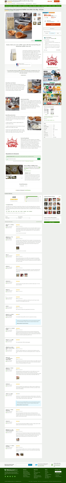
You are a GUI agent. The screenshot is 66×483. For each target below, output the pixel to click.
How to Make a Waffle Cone (52, 120)
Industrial (53, 5)
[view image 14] (50, 212)
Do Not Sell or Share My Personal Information (55, 481)
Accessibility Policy (45, 481)
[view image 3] (54, 200)
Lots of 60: (46, 17)
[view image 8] (58, 204)
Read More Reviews (23, 75)
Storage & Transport (44, 5)
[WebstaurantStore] (12, 470)
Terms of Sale (30, 481)
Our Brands (46, 472)
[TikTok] (12, 476)
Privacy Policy (35, 481)
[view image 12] (58, 208)
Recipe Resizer (25, 475)
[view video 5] (46, 204)
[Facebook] (10, 476)
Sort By (6, 216)
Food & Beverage (25, 5)
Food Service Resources (37, 475)
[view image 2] (50, 200)
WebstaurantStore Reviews (37, 476)
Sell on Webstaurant (48, 476)
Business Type (58, 5)
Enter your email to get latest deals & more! (9, 465)
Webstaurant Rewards (26, 472)
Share (33, 40)
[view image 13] (46, 212)
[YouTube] (7, 476)
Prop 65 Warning (27, 190)
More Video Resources (27, 170)
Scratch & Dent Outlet (37, 472)
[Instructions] (52, 111)
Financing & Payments (48, 474)
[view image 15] (54, 212)
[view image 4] (58, 200)
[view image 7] (54, 204)
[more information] (55, 38)
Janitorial (49, 5)
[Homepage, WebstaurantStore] (12, 3)
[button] (35, 14)
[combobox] (31, 3)
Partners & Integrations (26, 476)
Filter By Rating (20, 216)
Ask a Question (38, 40)
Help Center (58, 471)
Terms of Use (40, 481)
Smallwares (20, 5)
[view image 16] (58, 212)
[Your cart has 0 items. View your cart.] (60, 3)
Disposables (34, 5)
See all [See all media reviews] (59, 196)
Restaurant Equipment (9, 5)
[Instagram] (5, 476)
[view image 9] (46, 208)
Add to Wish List (52, 28)
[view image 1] (46, 200)
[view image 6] (50, 204)
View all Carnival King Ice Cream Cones (52, 67)
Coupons (35, 474)
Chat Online (57, 475)
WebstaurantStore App (26, 473)
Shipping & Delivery (58, 476)
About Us (46, 471)
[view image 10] (50, 208)
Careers (46, 473)
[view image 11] (54, 208)
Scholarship (46, 475)
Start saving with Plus (41, 465)
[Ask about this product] (23, 159)
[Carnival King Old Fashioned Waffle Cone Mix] (46, 111)
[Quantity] (45, 24)
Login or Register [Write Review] (51, 222)
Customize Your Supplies (26, 474)
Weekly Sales (36, 473)
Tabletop (30, 5)
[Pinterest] (15, 476)
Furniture (39, 5)
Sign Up (30, 464)
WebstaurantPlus (25, 471)
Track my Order (58, 473)
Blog (34, 471)
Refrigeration (15, 5)
